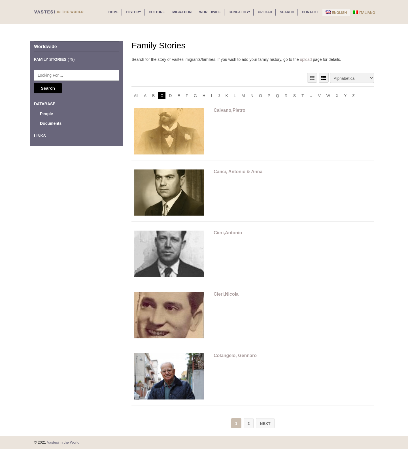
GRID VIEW (312, 78)
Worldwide (210, 12)
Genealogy (239, 12)
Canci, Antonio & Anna (238, 171)
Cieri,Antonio (228, 232)
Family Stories (50, 59)
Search (287, 12)
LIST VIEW (324, 78)
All (136, 95)
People (46, 113)
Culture (157, 12)
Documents (50, 123)
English (336, 12)
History (133, 12)
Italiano (364, 12)
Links (40, 136)
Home (113, 12)
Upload (265, 12)
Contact (310, 12)
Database (45, 104)
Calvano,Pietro (229, 110)
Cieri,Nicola (226, 294)
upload (306, 59)
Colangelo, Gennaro (235, 355)
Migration (182, 12)
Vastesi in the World (63, 442)
